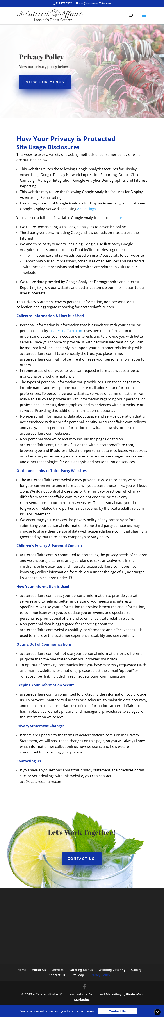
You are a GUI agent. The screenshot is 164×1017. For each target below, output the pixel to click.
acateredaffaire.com (66, 330)
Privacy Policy (100, 975)
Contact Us (57, 975)
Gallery (136, 970)
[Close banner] (157, 1012)
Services (58, 970)
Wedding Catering (112, 970)
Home (21, 970)
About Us (39, 970)
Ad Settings (86, 208)
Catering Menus (81, 970)
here (118, 217)
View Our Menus (46, 82)
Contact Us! (82, 859)
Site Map (77, 975)
